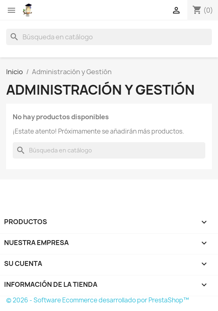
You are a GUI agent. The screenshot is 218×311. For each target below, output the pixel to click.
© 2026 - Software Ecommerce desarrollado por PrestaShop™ (97, 300)
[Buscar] (109, 37)
